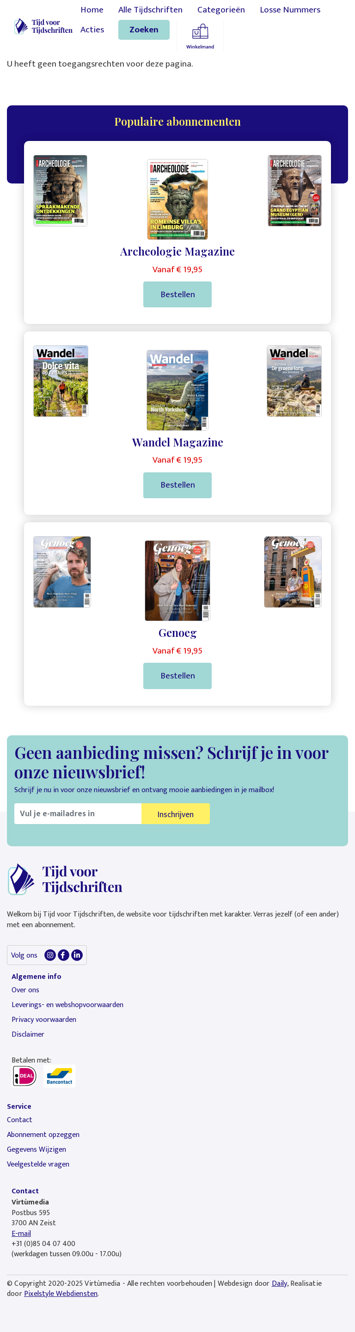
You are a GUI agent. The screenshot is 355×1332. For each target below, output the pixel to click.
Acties (92, 29)
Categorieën (221, 9)
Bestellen (177, 294)
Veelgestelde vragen (38, 1164)
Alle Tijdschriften (150, 9)
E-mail (21, 1234)
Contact (19, 1120)
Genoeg (178, 632)
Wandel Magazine (177, 441)
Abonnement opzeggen (43, 1135)
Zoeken (144, 29)
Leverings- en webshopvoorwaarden (67, 1005)
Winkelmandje (200, 36)
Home (92, 9)
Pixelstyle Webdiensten (61, 1294)
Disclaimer (28, 1034)
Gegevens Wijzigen (36, 1149)
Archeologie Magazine (177, 251)
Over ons (25, 990)
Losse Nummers (290, 9)
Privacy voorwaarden (44, 1020)
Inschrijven (176, 814)
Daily (279, 1283)
